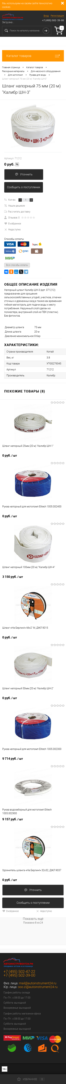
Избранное (31, 1079)
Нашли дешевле (14, 205)
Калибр (51, 375)
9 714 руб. (12, 759)
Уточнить (24, 174)
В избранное (12, 223)
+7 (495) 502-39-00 (53, 20)
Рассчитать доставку (17, 211)
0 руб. (11, 164)
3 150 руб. (12, 577)
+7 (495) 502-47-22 (19, 971)
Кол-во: (12, 199)
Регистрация (57, 15)
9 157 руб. (12, 819)
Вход (46, 15)
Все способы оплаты (17, 265)
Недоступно (12, 229)
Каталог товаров (33, 55)
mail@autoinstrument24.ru (37, 983)
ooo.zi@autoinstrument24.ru (38, 987)
